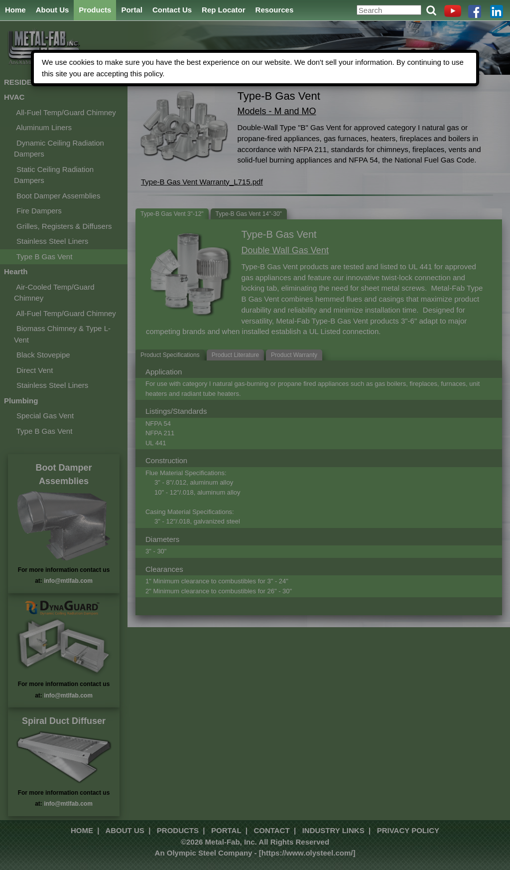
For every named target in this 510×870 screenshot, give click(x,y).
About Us (52, 9)
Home (15, 9)
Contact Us (172, 9)
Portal (131, 9)
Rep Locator (224, 9)
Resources (274, 9)
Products (95, 9)
